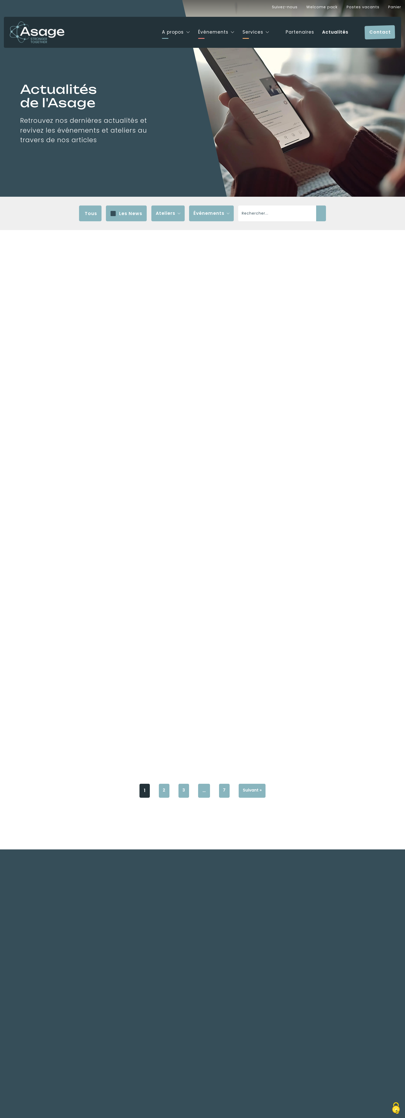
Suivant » (253, 981)
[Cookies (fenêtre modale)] (396, 1109)
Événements (208, 29)
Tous (91, 213)
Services (249, 29)
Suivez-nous (285, 7)
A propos (167, 29)
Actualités (334, 29)
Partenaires (297, 29)
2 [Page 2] (162, 981)
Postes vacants (363, 7)
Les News (130, 213)
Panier (394, 7)
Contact (380, 29)
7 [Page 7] (224, 981)
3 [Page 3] (182, 981)
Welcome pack (322, 7)
